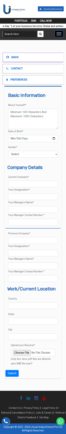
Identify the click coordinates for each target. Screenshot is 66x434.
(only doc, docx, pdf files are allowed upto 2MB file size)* (31, 361)
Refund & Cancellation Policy (17, 412)
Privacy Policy (31, 408)
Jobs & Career (43, 412)
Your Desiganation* (19, 189)
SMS (33, 20)
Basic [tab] (12, 57)
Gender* (12, 147)
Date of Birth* (15, 131)
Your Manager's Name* (21, 202)
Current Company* (18, 177)
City (10, 329)
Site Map (44, 417)
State (11, 314)
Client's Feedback (26, 417)
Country (12, 298)
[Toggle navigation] (59, 33)
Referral (59, 412)
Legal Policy (48, 408)
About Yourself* (17, 105)
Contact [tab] (14, 68)
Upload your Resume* (23, 345)
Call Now (46, 20)
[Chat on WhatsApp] (60, 421)
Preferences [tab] (16, 79)
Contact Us (15, 408)
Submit (12, 373)
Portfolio (21, 20)
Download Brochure (50, 9)
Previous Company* (19, 233)
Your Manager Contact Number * (26, 215)
